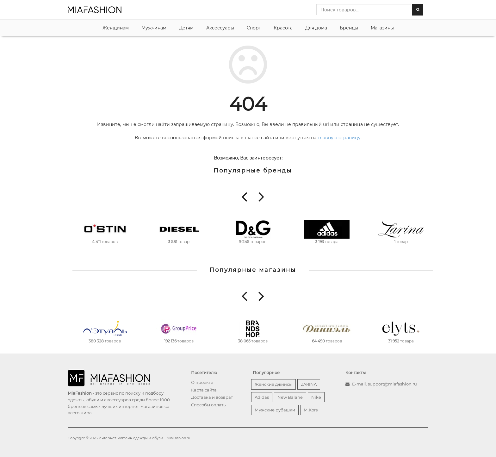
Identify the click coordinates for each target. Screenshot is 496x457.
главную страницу (339, 138)
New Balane (290, 397)
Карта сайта (204, 389)
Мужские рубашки (275, 409)
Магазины (382, 28)
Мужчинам (153, 28)
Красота (283, 28)
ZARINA (309, 384)
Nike (316, 397)
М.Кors (311, 409)
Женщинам (115, 28)
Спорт (254, 28)
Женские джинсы (273, 384)
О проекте (202, 382)
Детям (186, 28)
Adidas (262, 397)
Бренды (349, 28)
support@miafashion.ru (392, 383)
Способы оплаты (208, 404)
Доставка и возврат (212, 397)
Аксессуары (220, 28)
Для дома (316, 28)
